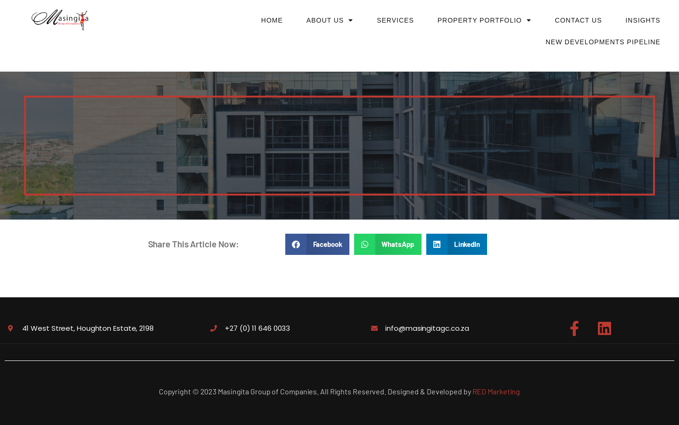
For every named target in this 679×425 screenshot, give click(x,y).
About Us (329, 20)
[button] (317, 244)
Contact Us (578, 20)
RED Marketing (496, 391)
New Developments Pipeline (603, 42)
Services (395, 20)
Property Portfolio (484, 20)
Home (272, 20)
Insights (642, 20)
